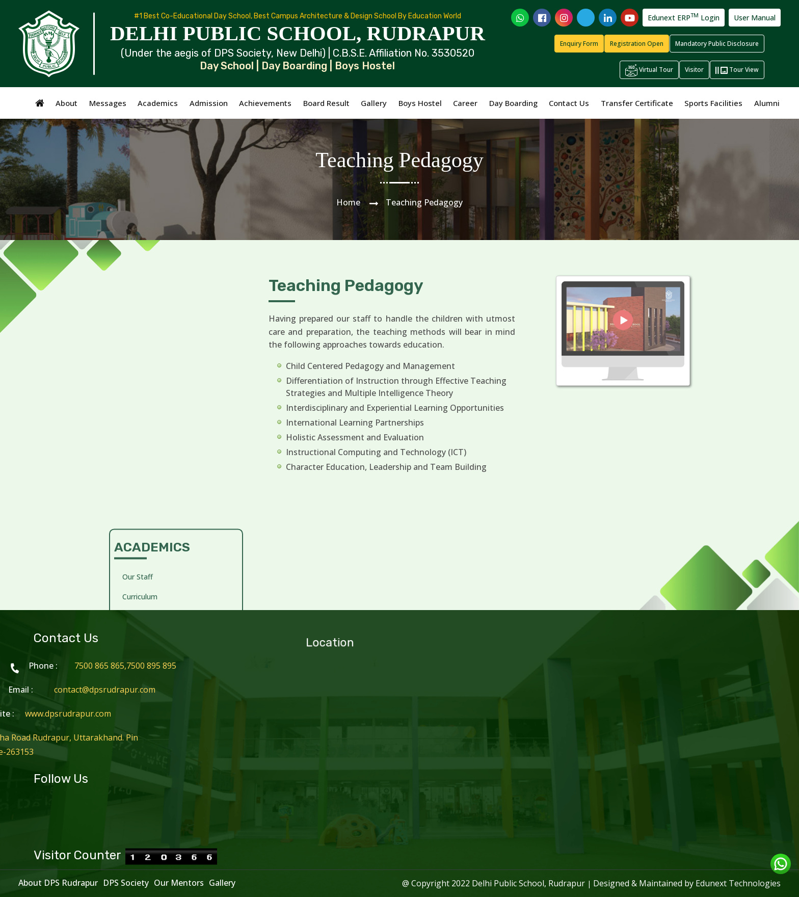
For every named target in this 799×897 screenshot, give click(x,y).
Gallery (374, 103)
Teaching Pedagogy (155, 383)
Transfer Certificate (637, 103)
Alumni (767, 103)
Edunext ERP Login (684, 17)
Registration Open (636, 43)
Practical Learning (152, 403)
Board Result (326, 103)
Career (465, 103)
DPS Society (126, 882)
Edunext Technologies (738, 883)
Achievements (265, 103)
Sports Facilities (713, 103)
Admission (209, 103)
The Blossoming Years (159, 488)
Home (348, 202)
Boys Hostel (420, 103)
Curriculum (139, 344)
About (66, 103)
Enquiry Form (579, 43)
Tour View (737, 70)
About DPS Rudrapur (58, 882)
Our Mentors (179, 882)
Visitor (694, 69)
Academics (158, 103)
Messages (107, 103)
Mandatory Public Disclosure (717, 43)
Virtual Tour (649, 70)
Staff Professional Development (152, 462)
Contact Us (569, 103)
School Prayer (145, 547)
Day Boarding (513, 103)
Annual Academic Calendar (166, 527)
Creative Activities (152, 363)
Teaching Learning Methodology (153, 428)
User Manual (755, 17)
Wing (130, 507)
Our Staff (137, 324)
